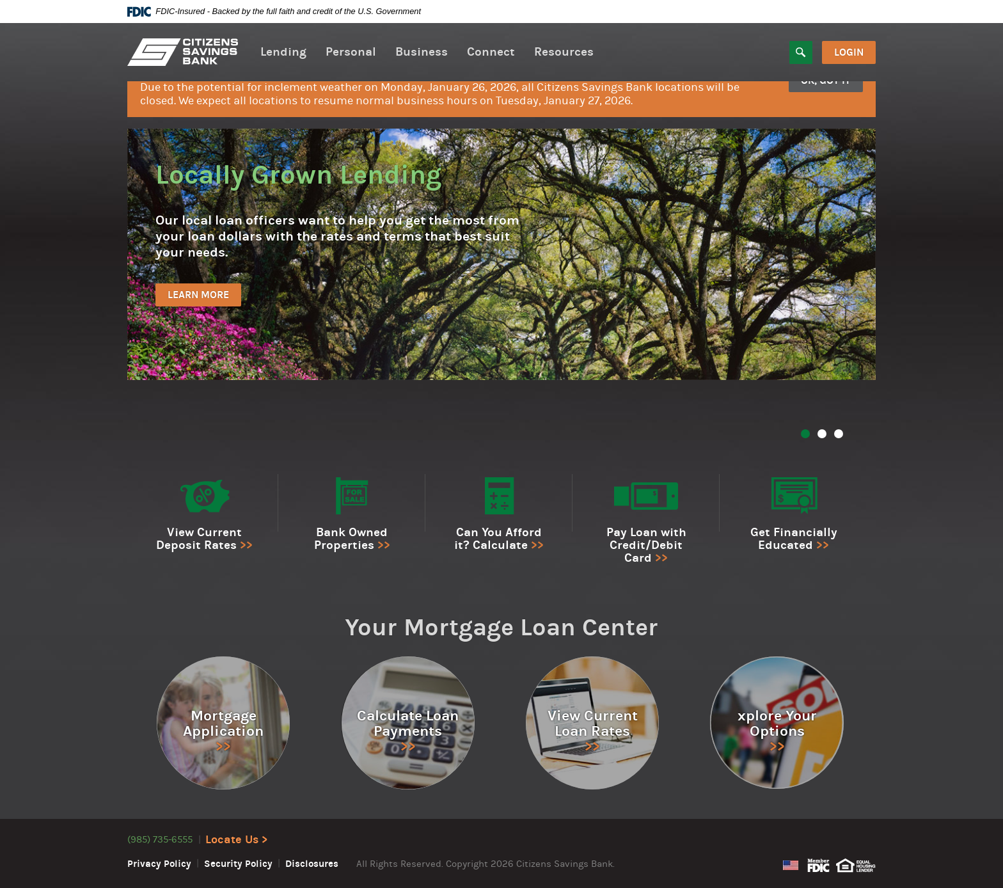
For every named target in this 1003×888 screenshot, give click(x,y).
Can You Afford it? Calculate (498, 538)
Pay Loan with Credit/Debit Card (646, 545)
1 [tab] (805, 433)
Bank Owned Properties (351, 538)
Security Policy (238, 863)
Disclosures (311, 863)
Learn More (198, 295)
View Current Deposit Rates (199, 538)
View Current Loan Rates (593, 723)
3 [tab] (838, 433)
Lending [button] (283, 52)
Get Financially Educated (793, 538)
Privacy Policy (159, 863)
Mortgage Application (223, 723)
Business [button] (421, 52)
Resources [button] (564, 52)
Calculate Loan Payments (408, 723)
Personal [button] (351, 52)
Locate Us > (236, 839)
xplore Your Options (777, 723)
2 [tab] (821, 433)
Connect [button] (491, 52)
